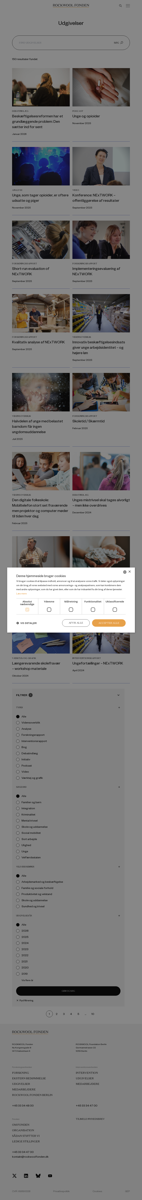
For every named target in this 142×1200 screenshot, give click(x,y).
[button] (26, 622)
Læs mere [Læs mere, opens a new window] (21, 593)
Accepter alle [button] (108, 622)
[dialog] (71, 600)
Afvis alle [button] (75, 622)
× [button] (129, 571)
